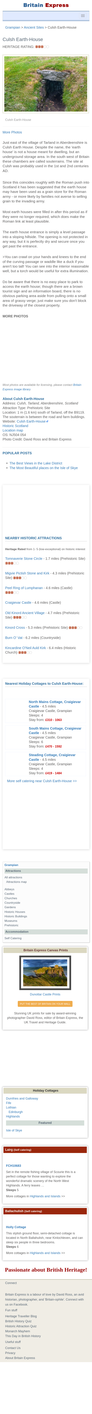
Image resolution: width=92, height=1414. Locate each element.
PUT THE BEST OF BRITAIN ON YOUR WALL (45, 1003)
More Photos (12, 132)
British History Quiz (18, 1321)
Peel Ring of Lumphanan (24, 588)
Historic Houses (14, 912)
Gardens (10, 907)
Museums (10, 920)
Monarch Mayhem (17, 1331)
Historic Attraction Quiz (21, 1326)
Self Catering (13, 938)
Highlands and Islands (45, 1196)
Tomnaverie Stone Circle (23, 558)
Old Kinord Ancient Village (25, 613)
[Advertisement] (46, 509)
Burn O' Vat (13, 638)
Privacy (10, 1353)
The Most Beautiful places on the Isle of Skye (43, 468)
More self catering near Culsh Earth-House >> (42, 781)
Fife (8, 1103)
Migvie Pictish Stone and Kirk (27, 573)
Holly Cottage (16, 1227)
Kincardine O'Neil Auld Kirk (25, 648)
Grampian (11, 865)
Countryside (12, 902)
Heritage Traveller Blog (21, 1316)
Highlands (13, 1116)
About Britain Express (20, 1358)
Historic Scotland (15, 426)
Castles (9, 893)
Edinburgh (16, 1112)
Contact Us (13, 1348)
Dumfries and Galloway (22, 1098)
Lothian (11, 1107)
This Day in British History (23, 1336)
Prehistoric (11, 925)
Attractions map (16, 882)
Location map (13, 430)
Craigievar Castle (18, 602)
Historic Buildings (15, 916)
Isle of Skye (14, 1130)
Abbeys (9, 889)
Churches (10, 898)
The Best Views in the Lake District (35, 463)
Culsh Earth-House (31, 421)
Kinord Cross (15, 627)
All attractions (13, 877)
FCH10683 (13, 1165)
